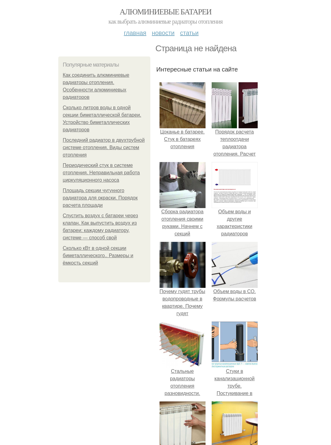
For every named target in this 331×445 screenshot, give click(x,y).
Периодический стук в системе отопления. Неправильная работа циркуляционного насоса (101, 173)
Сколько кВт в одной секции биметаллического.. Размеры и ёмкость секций (98, 255)
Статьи (189, 32)
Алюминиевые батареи (165, 11)
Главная (135, 32)
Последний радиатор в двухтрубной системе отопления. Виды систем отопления (104, 147)
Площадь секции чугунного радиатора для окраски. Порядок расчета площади (100, 198)
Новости (163, 32)
